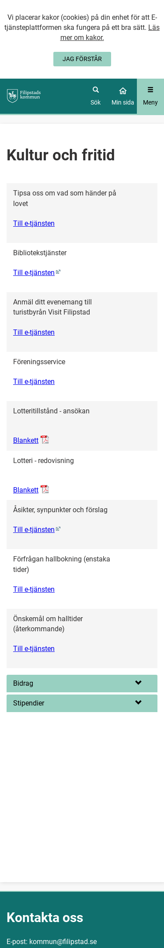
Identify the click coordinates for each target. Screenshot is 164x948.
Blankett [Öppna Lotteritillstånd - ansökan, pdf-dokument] (25, 440)
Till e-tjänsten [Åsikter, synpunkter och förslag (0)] (34, 529)
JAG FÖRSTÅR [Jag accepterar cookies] (82, 58)
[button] (82, 683)
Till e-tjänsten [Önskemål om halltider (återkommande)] (34, 648)
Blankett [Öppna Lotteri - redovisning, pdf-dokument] (25, 490)
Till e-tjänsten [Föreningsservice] (34, 381)
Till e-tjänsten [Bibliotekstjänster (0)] (34, 272)
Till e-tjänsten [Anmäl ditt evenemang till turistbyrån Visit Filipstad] (34, 332)
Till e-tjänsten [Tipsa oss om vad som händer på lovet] (34, 223)
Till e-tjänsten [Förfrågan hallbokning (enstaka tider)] (34, 589)
